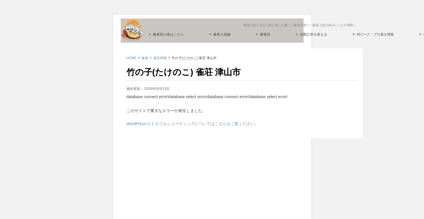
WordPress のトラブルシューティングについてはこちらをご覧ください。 (192, 123)
